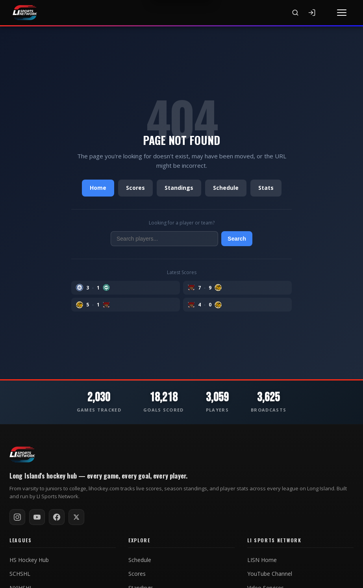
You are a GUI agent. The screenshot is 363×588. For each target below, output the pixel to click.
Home (98, 187)
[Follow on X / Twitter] (76, 517)
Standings (179, 187)
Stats (266, 187)
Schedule (226, 187)
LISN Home (262, 560)
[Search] (295, 12)
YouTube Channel (269, 573)
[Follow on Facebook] (57, 517)
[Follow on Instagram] (17, 517)
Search (237, 239)
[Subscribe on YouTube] (37, 517)
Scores (135, 187)
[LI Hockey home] (22, 454)
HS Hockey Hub (29, 560)
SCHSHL (19, 573)
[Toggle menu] (341, 13)
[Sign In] (312, 12)
